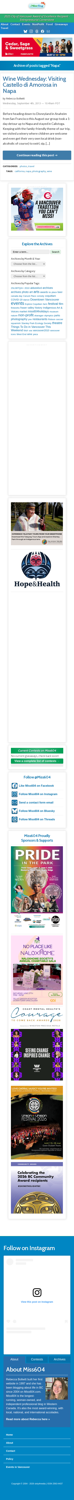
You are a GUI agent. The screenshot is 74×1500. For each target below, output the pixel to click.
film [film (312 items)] (61, 303)
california (20, 171)
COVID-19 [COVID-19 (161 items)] (16, 299)
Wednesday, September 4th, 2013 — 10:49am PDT (31, 103)
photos (23, 166)
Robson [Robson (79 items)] (51, 319)
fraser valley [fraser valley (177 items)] (27, 307)
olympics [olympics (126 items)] (48, 315)
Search (55, 252)
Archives (60, 1359)
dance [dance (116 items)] (26, 299)
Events (26, 24)
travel (31, 166)
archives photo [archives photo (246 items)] (20, 292)
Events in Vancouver (18, 1467)
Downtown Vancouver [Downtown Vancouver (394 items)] (44, 299)
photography (39, 171)
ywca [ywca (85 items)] (35, 334)
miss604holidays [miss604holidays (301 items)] (38, 311)
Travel (4, 28)
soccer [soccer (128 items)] (59, 319)
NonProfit (38, 24)
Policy (9, 1459)
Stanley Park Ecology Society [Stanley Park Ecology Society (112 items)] (36, 323)
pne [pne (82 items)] (30, 319)
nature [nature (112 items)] (14, 315)
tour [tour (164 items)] (26, 330)
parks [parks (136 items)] (57, 315)
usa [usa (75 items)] (30, 330)
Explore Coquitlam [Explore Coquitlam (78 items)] (33, 304)
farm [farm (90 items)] (45, 304)
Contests (37, 1359)
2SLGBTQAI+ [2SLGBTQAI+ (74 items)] (17, 288)
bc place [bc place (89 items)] (53, 292)
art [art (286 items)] (31, 291)
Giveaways (61, 24)
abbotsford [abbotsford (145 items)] (36, 288)
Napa (28, 171)
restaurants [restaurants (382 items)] (40, 319)
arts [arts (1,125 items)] (36, 292)
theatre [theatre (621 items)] (57, 323)
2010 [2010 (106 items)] (26, 288)
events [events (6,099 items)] (17, 303)
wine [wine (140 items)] (29, 334)
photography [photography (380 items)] (19, 319)
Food (49, 24)
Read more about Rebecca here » (28, 1419)
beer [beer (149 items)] (60, 292)
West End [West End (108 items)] (22, 334)
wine (49, 171)
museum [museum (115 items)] (54, 311)
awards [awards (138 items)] (44, 292)
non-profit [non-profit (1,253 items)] (25, 315)
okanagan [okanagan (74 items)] (38, 315)
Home (9, 1434)
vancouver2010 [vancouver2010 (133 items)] (41, 330)
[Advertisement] (37, 382)
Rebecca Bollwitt (15, 98)
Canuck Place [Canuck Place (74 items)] (29, 296)
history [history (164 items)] (38, 307)
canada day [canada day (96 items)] (16, 296)
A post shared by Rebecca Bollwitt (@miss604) (37, 1340)
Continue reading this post (35, 155)
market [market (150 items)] (23, 311)
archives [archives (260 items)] (48, 287)
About (4, 24)
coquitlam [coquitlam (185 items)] (50, 296)
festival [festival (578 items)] (53, 303)
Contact (15, 24)
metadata (38, 163)
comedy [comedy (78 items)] (40, 296)
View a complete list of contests (35, 761)
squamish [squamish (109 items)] (16, 323)
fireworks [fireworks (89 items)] (15, 308)
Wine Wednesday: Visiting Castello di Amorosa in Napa (34, 85)
